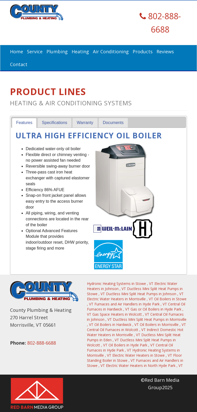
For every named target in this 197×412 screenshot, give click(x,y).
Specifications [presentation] (54, 122)
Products (143, 51)
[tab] (24, 123)
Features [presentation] (24, 122)
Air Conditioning (111, 51)
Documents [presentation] (113, 122)
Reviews (165, 51)
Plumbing (57, 51)
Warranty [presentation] (85, 122)
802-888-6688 (41, 343)
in (120, 283)
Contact (18, 64)
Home (16, 51)
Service (35, 51)
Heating (80, 51)
